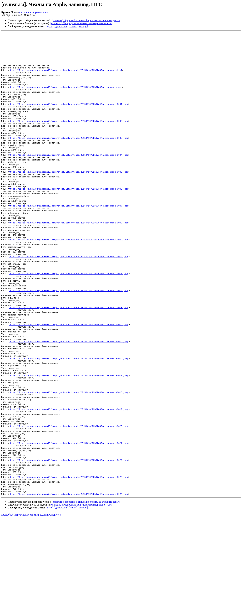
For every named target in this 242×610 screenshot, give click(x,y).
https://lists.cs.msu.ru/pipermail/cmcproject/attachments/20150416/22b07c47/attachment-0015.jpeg (68, 403)
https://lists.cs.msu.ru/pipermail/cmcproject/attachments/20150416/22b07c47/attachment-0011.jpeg (68, 322)
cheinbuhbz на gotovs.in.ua (33, 12)
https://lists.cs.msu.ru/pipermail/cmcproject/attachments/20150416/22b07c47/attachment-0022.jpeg (68, 545)
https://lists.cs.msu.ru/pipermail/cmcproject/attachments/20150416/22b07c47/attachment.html (65, 77)
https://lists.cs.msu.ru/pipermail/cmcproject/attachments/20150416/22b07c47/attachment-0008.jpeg (68, 260)
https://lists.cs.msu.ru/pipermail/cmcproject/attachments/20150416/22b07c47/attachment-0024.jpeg (68, 586)
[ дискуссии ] (61, 26)
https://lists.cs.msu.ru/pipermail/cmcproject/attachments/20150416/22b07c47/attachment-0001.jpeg (68, 118)
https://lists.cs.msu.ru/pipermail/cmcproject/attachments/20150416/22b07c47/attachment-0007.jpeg (68, 240)
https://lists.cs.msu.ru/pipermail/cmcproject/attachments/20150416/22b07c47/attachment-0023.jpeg (68, 566)
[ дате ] (49, 26)
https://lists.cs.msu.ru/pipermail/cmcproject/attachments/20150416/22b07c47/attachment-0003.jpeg (68, 159)
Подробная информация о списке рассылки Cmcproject (31, 607)
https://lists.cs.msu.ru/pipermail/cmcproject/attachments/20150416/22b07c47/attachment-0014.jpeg (68, 383)
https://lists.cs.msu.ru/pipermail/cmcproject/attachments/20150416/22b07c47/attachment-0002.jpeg (68, 138)
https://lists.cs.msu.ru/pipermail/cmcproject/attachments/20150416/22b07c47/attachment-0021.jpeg (68, 525)
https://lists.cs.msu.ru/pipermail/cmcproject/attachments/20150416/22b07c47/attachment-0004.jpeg (68, 179)
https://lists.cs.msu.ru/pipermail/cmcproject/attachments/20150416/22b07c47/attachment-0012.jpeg (68, 342)
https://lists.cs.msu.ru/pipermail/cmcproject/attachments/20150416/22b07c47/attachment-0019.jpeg (68, 484)
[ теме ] (73, 26)
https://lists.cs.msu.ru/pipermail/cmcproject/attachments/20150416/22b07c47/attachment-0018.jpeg (68, 464)
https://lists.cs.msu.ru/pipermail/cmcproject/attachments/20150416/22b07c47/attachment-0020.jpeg (68, 505)
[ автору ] (83, 26)
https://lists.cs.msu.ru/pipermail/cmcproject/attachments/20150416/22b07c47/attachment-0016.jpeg (68, 423)
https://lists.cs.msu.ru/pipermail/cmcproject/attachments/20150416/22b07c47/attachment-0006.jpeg (68, 220)
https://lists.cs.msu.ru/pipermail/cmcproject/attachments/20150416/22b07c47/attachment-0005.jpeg (68, 199)
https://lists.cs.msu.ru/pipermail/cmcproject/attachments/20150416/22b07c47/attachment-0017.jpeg (68, 444)
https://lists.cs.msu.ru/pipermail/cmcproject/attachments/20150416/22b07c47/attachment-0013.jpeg (68, 362)
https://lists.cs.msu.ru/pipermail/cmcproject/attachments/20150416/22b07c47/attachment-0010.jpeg (68, 301)
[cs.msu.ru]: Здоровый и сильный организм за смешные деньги (86, 20)
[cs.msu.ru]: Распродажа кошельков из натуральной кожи (81, 23)
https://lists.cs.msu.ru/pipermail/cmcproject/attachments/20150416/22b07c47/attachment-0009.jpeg (68, 281)
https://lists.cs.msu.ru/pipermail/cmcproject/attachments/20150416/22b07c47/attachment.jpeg (65, 98)
